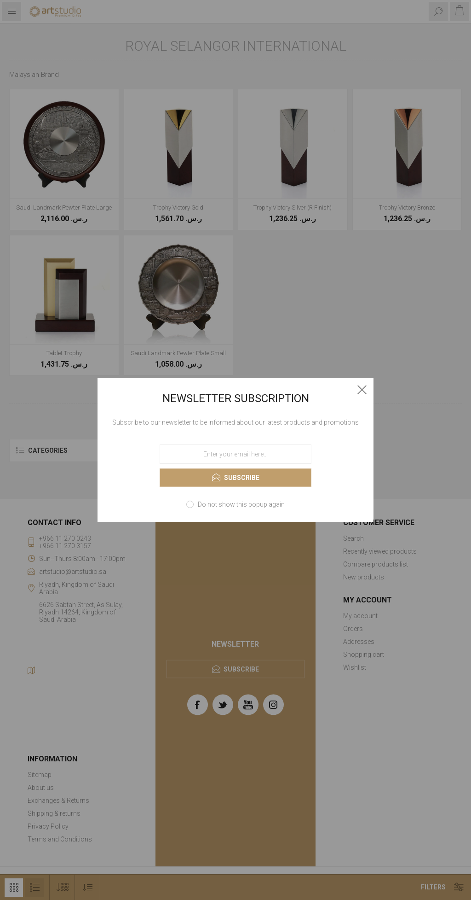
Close (362, 389)
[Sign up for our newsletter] (235, 454)
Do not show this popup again (241, 504)
